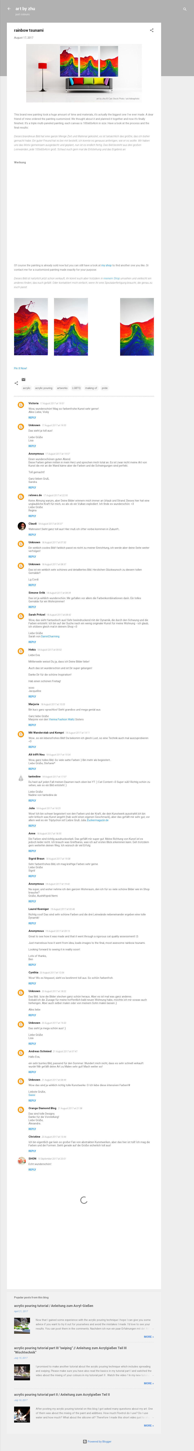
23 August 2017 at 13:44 (54, 1136)
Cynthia (33, 972)
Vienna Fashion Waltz (62, 719)
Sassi (32, 1095)
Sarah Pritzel (37, 614)
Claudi (33, 523)
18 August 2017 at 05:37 (50, 523)
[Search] (185, 9)
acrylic (27, 388)
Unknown (34, 425)
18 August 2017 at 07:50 (54, 542)
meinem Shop (112, 278)
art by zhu (25, 8)
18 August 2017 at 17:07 (54, 776)
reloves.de (35, 495)
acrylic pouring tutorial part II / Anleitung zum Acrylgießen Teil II (62, 1394)
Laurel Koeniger (39, 909)
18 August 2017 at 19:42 (57, 884)
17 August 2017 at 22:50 (55, 495)
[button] (152, 31)
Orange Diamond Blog (42, 1108)
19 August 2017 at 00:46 (62, 909)
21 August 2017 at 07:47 (65, 1051)
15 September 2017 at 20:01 (52, 1158)
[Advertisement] (175, 77)
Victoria (33, 403)
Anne (32, 833)
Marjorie (34, 704)
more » (149, 1336)
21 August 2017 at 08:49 (54, 1080)
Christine (34, 1136)
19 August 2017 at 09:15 (57, 931)
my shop (106, 265)
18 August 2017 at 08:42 (59, 614)
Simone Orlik (37, 592)
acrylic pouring (43, 388)
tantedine (35, 776)
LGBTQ (76, 388)
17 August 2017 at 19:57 (57, 453)
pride (105, 388)
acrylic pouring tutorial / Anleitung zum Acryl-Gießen (53, 1306)
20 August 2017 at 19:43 (54, 1023)
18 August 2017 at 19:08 (58, 858)
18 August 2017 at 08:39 (58, 592)
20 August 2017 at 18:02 (54, 991)
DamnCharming (50, 636)
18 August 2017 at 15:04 (58, 754)
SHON (32, 1158)
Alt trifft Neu (37, 754)
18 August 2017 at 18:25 (48, 808)
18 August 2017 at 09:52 (49, 649)
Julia (32, 808)
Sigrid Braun (36, 858)
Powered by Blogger (97, 1441)
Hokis (32, 649)
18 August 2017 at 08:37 (54, 564)
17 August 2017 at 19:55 (54, 425)
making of (91, 388)
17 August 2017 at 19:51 (52, 403)
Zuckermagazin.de (98, 820)
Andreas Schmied (40, 1051)
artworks (62, 388)
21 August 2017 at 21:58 (70, 1108)
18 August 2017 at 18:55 (49, 833)
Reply (32, 417)
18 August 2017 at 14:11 (77, 732)
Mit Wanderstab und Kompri (46, 732)
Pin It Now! (20, 368)
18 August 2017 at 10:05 (53, 704)
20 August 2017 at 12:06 (52, 972)
